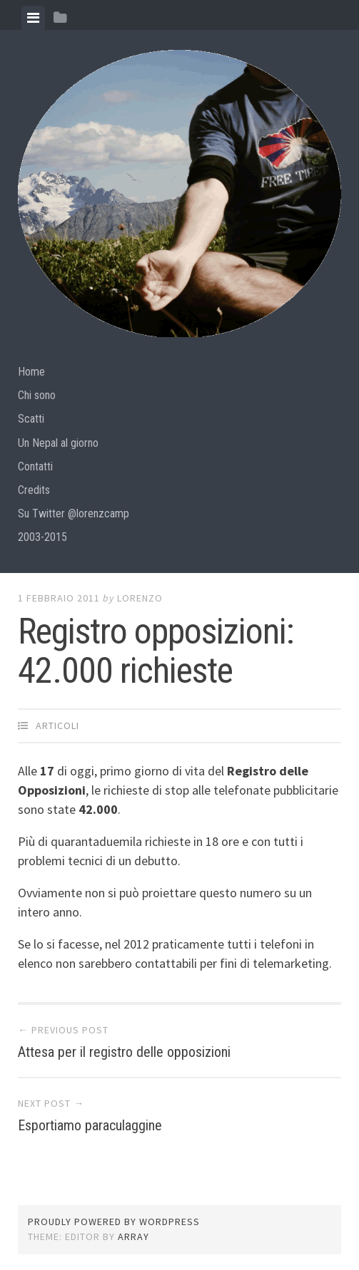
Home (31, 371)
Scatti (31, 418)
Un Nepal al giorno (58, 443)
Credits (34, 490)
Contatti (35, 466)
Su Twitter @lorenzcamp (73, 513)
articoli (57, 725)
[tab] (33, 18)
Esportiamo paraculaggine (90, 1125)
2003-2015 (42, 537)
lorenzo (140, 598)
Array (133, 1236)
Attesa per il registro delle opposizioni (124, 1051)
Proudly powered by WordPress (114, 1221)
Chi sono (37, 395)
